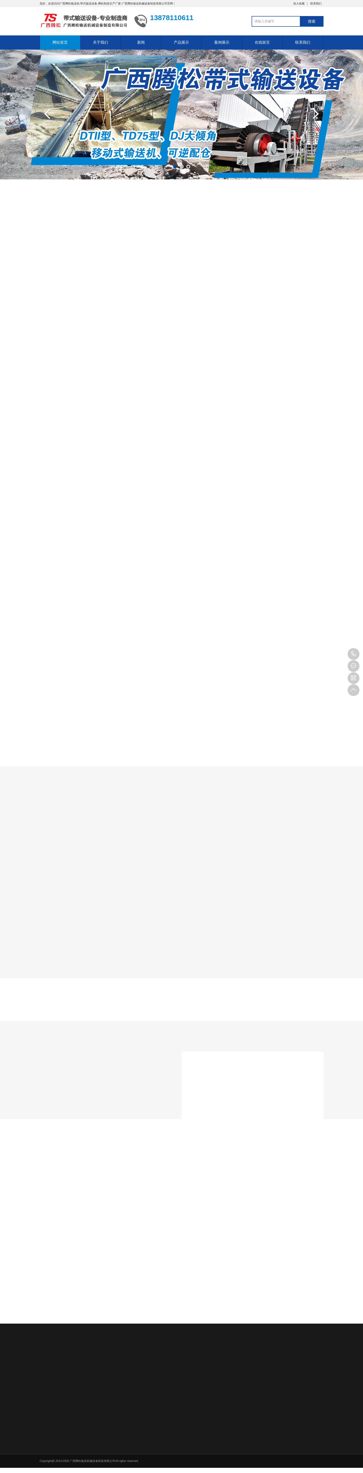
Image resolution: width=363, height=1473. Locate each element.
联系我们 (316, 3)
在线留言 (262, 42)
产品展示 (181, 42)
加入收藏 (299, 3)
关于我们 (100, 42)
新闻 (141, 42)
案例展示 (221, 42)
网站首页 (60, 42)
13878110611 (353, 654)
